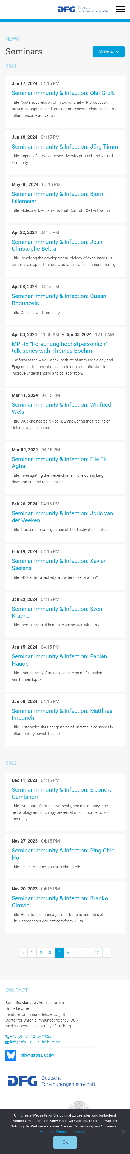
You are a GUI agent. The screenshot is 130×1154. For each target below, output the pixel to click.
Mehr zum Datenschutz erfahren (65, 1132)
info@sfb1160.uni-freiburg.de (35, 1042)
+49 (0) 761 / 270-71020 (31, 1036)
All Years (106, 51)
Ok (65, 1142)
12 (97, 952)
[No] (123, 1131)
